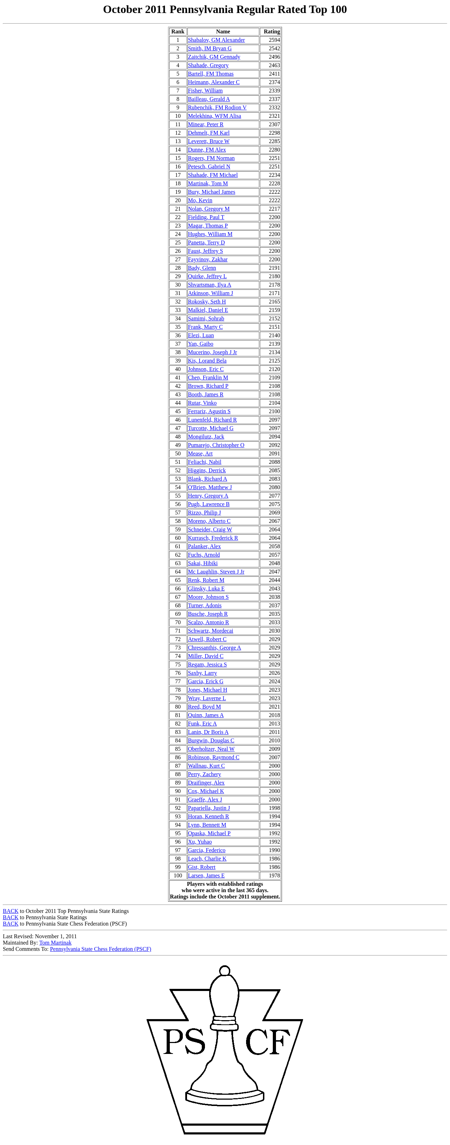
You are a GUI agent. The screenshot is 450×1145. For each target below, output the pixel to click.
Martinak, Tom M (208, 183)
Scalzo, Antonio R (208, 622)
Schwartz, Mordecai (210, 631)
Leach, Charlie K (207, 859)
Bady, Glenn (202, 268)
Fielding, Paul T (206, 217)
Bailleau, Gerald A (209, 99)
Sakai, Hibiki (203, 563)
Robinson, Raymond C (213, 757)
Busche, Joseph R (208, 614)
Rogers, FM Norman (211, 158)
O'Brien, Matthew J (210, 487)
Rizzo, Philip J (204, 513)
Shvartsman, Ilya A (209, 285)
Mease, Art (200, 453)
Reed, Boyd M (204, 707)
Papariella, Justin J (209, 808)
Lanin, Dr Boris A (208, 732)
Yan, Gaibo (200, 344)
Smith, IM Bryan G (210, 48)
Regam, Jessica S (207, 664)
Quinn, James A (206, 715)
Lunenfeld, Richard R (212, 420)
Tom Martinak (55, 943)
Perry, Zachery (204, 774)
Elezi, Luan (201, 335)
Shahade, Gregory (208, 65)
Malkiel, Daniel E (208, 310)
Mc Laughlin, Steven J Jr (216, 572)
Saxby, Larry (202, 673)
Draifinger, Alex (206, 783)
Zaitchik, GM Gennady (214, 57)
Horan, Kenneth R (208, 816)
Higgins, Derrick (207, 470)
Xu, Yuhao (200, 842)
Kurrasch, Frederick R (213, 538)
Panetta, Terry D (206, 242)
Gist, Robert (202, 867)
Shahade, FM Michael (213, 175)
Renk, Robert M (206, 580)
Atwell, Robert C (207, 639)
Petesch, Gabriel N (209, 166)
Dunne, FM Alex (207, 150)
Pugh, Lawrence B (209, 504)
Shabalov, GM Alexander (216, 40)
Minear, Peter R (206, 124)
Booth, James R (206, 394)
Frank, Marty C (205, 327)
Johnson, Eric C (206, 369)
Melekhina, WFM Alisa (214, 116)
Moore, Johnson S (208, 597)
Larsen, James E (206, 875)
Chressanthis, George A (214, 648)
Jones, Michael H (207, 690)
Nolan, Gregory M (209, 209)
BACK (10, 911)
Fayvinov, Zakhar (208, 259)
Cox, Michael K (206, 791)
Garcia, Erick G (206, 681)
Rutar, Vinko (202, 403)
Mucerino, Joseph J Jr (212, 352)
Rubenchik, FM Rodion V (217, 107)
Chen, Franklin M (208, 377)
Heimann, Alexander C (214, 82)
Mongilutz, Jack (206, 437)
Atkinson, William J (210, 293)
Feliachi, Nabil (204, 462)
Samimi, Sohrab (206, 318)
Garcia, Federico (207, 850)
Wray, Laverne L (207, 698)
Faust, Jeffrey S (205, 251)
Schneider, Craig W (210, 529)
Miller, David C (206, 656)
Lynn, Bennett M (207, 825)
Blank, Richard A (207, 479)
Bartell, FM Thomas (211, 74)
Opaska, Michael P (209, 833)
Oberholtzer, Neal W (211, 749)
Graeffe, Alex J (205, 799)
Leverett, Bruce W (209, 141)
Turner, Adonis (205, 605)
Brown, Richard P (208, 386)
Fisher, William (205, 91)
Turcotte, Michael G (211, 428)
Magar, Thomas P (208, 226)
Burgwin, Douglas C (211, 740)
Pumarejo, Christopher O (216, 445)
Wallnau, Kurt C (206, 766)
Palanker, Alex (204, 546)
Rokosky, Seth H (207, 302)
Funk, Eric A (202, 724)
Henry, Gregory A (208, 496)
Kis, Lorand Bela (207, 361)
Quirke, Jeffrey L (207, 276)
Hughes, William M (210, 234)
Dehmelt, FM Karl (209, 133)
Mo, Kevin (200, 200)
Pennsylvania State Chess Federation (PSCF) (100, 949)
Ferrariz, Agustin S (209, 411)
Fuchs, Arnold (204, 555)
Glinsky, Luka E (206, 588)
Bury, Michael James (211, 192)
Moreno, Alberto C (209, 521)
